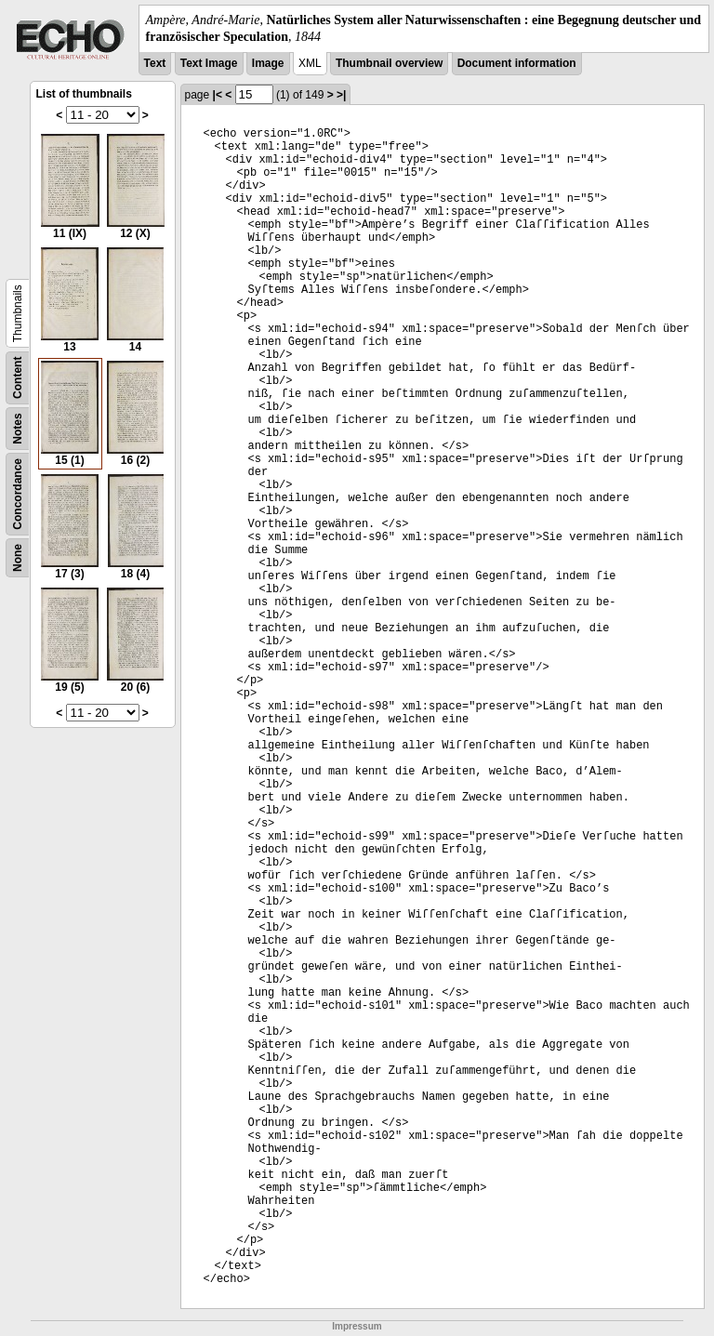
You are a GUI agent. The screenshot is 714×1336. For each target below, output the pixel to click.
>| (341, 94)
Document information (516, 63)
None (17, 558)
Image (268, 63)
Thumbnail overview (389, 63)
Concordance (17, 494)
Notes (17, 429)
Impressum (356, 1326)
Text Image (209, 63)
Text (155, 63)
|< (217, 94)
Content (17, 378)
